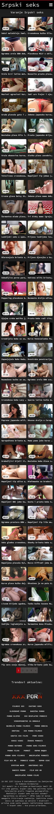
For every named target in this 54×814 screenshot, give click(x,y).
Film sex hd (10, 760)
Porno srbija (41, 726)
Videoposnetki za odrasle (27, 721)
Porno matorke (15, 746)
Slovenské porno (18, 711)
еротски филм (17, 765)
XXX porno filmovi (33, 731)
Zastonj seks (35, 706)
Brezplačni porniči (39, 755)
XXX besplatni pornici (35, 716)
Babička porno (37, 711)
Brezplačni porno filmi (27, 775)
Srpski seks (16, 805)
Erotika (15, 731)
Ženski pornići (35, 741)
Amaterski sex (36, 765)
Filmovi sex (18, 706)
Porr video (37, 736)
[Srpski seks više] (51, 4)
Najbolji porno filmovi (18, 726)
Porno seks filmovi (36, 746)
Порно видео (41, 751)
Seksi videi (17, 741)
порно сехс (44, 760)
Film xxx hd (36, 770)
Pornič (27, 751)
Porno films (13, 751)
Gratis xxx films (19, 736)
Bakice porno (18, 770)
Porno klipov (13, 716)
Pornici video (27, 760)
